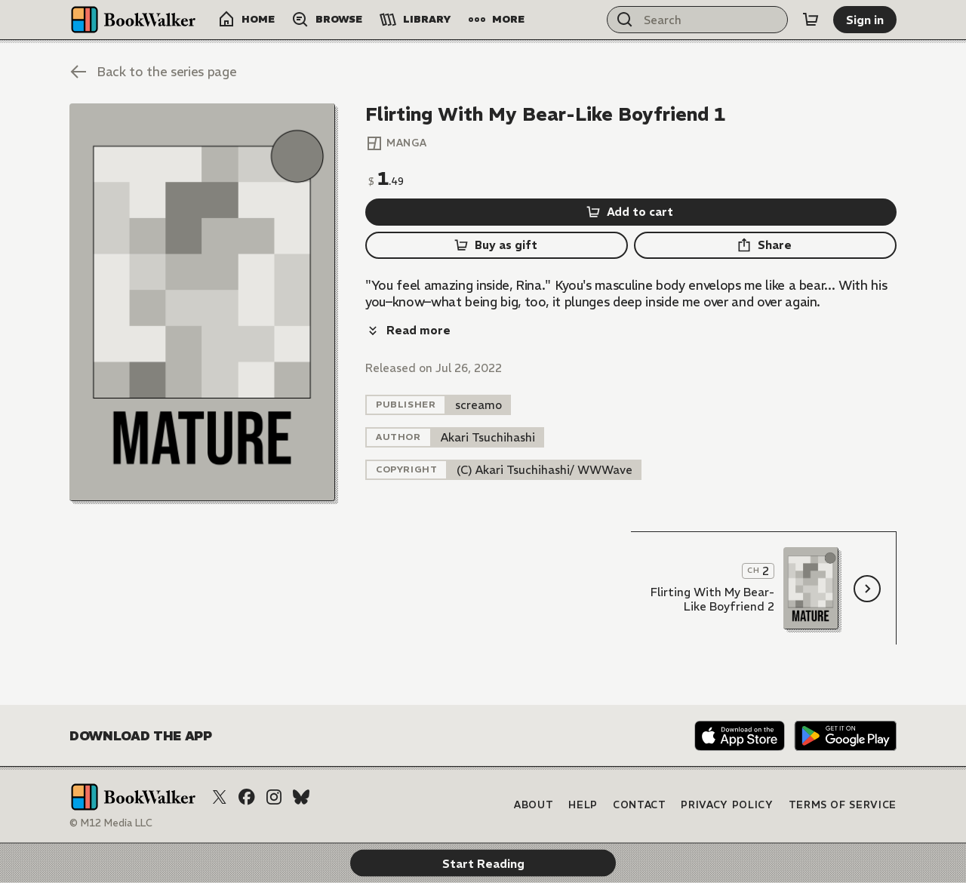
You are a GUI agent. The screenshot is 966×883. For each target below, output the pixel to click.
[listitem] (478, 372)
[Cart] (810, 19)
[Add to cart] (631, 212)
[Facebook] (247, 797)
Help (583, 805)
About (533, 805)
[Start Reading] (202, 302)
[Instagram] (274, 797)
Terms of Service (843, 805)
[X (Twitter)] (220, 797)
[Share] (765, 245)
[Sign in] (865, 19)
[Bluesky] (301, 797)
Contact (639, 805)
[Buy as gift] (496, 245)
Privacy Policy (727, 805)
